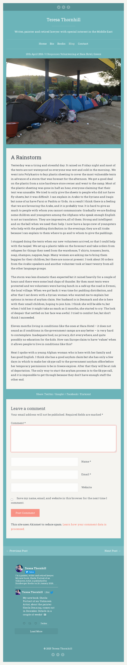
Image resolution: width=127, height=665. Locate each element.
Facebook (72, 394)
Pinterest (85, 394)
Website (86, 487)
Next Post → (113, 551)
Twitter (48, 394)
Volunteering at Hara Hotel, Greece (80, 54)
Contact (83, 43)
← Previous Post (17, 551)
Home (43, 43)
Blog (72, 43)
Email (86, 474)
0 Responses (52, 54)
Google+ (60, 394)
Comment (18, 423)
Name (86, 461)
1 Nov (47, 592)
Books (61, 43)
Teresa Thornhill (64, 19)
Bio (52, 43)
